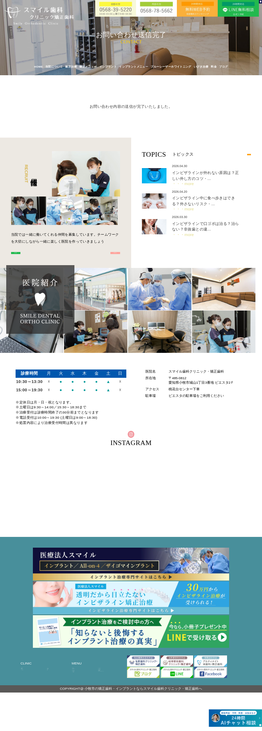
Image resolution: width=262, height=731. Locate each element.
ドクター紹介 (29, 693)
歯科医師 (35, 257)
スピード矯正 (80, 698)
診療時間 (53, 687)
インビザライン (108, 682)
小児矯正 (104, 698)
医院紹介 (27, 687)
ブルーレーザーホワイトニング (171, 67)
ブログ (223, 67)
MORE (240, 154)
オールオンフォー (83, 687)
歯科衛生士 (96, 257)
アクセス (53, 682)
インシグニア (106, 687)
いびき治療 (201, 67)
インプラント (80, 704)
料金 (214, 67)
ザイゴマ (78, 693)
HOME (38, 67)
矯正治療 (78, 682)
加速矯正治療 (106, 693)
